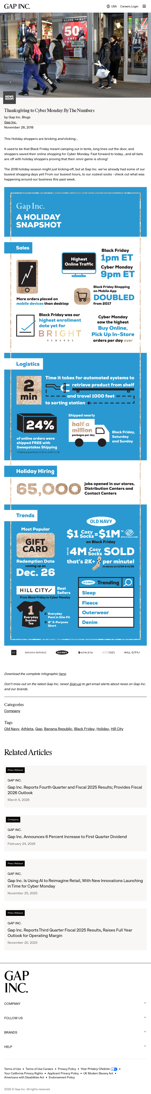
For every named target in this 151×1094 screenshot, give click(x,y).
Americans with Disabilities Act (24, 1077)
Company (12, 711)
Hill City (117, 729)
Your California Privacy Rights (23, 1073)
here (62, 674)
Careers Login (129, 6)
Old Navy (11, 729)
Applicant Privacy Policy (63, 1073)
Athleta (27, 729)
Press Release (15, 770)
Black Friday (84, 729)
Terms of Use (12, 1069)
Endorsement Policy (62, 1077)
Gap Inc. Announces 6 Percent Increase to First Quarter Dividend (67, 836)
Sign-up (75, 684)
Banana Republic (58, 729)
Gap (38, 729)
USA (112, 7)
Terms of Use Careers (39, 1069)
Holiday (103, 729)
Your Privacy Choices (95, 1069)
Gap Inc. (10, 122)
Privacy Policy (67, 1069)
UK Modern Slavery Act (98, 1073)
